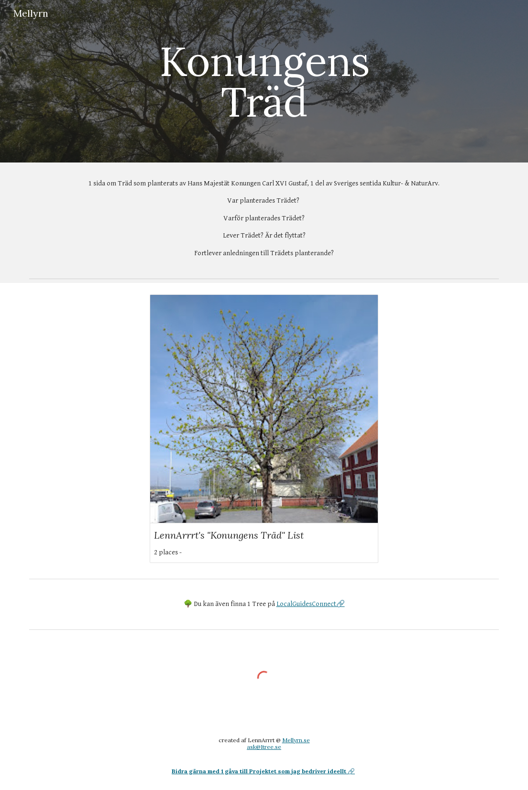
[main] (264, 81)
